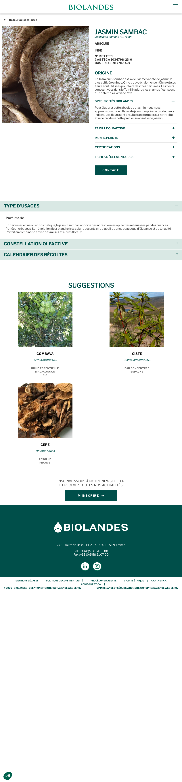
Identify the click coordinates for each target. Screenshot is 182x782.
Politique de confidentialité (64, 580)
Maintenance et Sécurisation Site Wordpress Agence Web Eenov (137, 588)
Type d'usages (21, 206)
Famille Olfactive (110, 128)
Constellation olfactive (36, 243)
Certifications (107, 147)
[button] (136, 101)
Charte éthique (134, 580)
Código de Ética (91, 584)
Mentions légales (27, 580)
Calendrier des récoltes (36, 254)
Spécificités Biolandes (114, 101)
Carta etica (158, 580)
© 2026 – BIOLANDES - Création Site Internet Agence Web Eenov (42, 588)
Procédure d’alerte (103, 580)
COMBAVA (45, 354)
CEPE (45, 445)
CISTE (137, 354)
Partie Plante (106, 138)
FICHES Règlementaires (114, 157)
